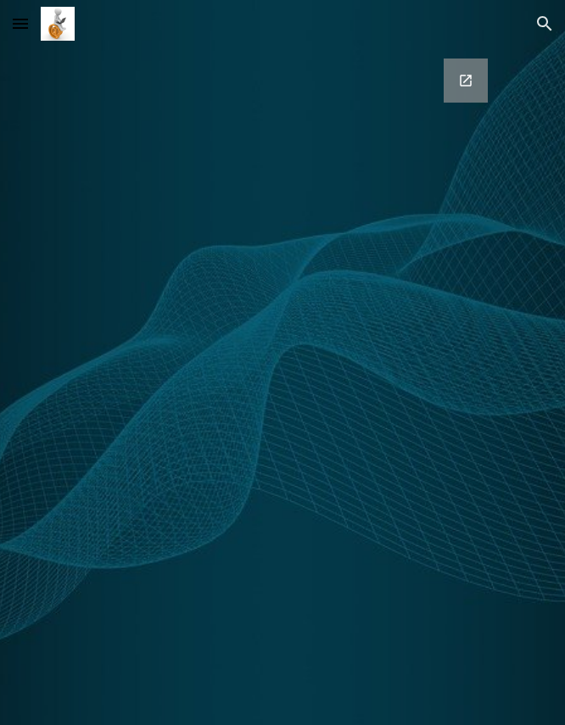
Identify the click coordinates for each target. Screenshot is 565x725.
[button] (20, 23)
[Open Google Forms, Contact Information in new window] (466, 81)
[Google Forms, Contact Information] (282, 362)
